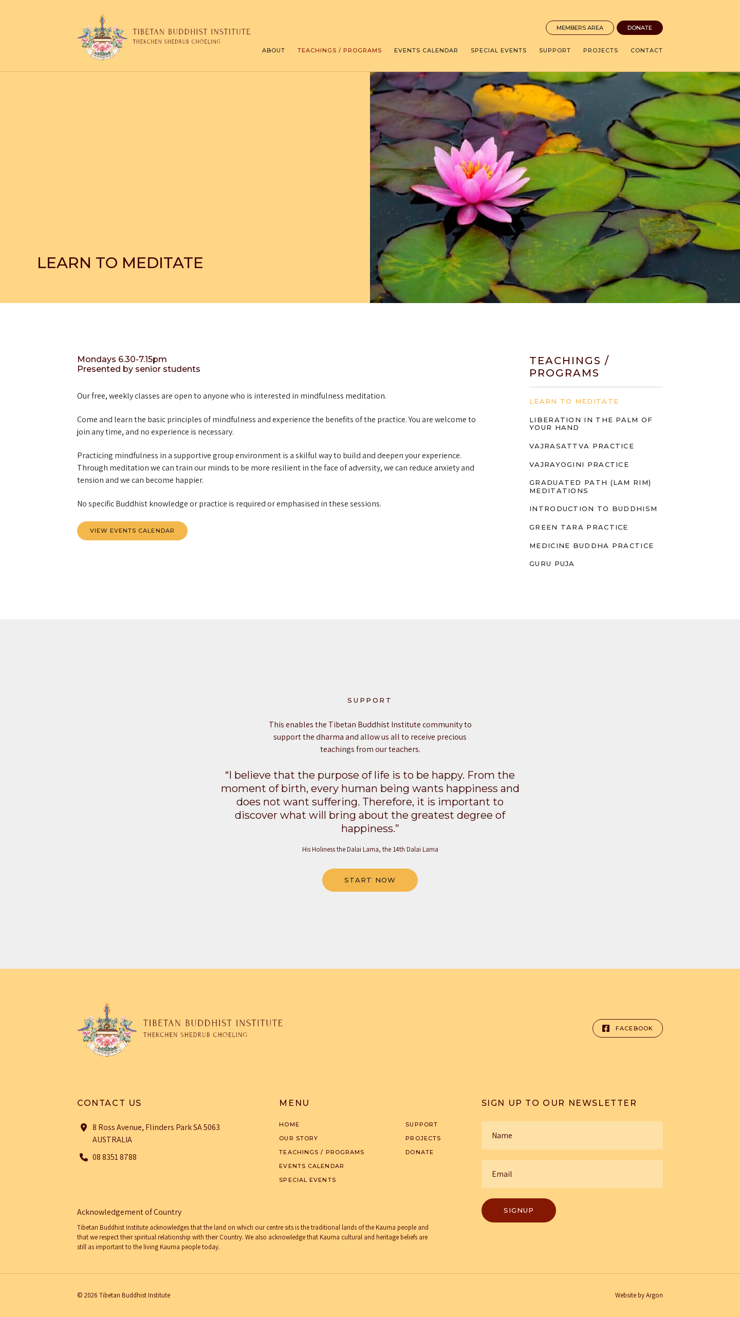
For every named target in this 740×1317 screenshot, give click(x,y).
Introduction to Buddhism (593, 508)
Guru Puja (552, 563)
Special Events (499, 50)
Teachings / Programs (340, 50)
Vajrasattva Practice (581, 446)
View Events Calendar (132, 530)
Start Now (370, 880)
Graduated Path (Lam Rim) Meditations (590, 486)
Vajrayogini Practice (579, 464)
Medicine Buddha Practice (591, 545)
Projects (600, 50)
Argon (654, 1295)
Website (625, 1295)
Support (555, 50)
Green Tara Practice (578, 527)
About (273, 50)
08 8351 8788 (114, 1157)
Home (289, 1124)
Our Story (298, 1138)
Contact (647, 50)
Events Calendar (426, 50)
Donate (639, 27)
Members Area (580, 27)
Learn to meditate (574, 401)
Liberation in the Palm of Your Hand (591, 424)
